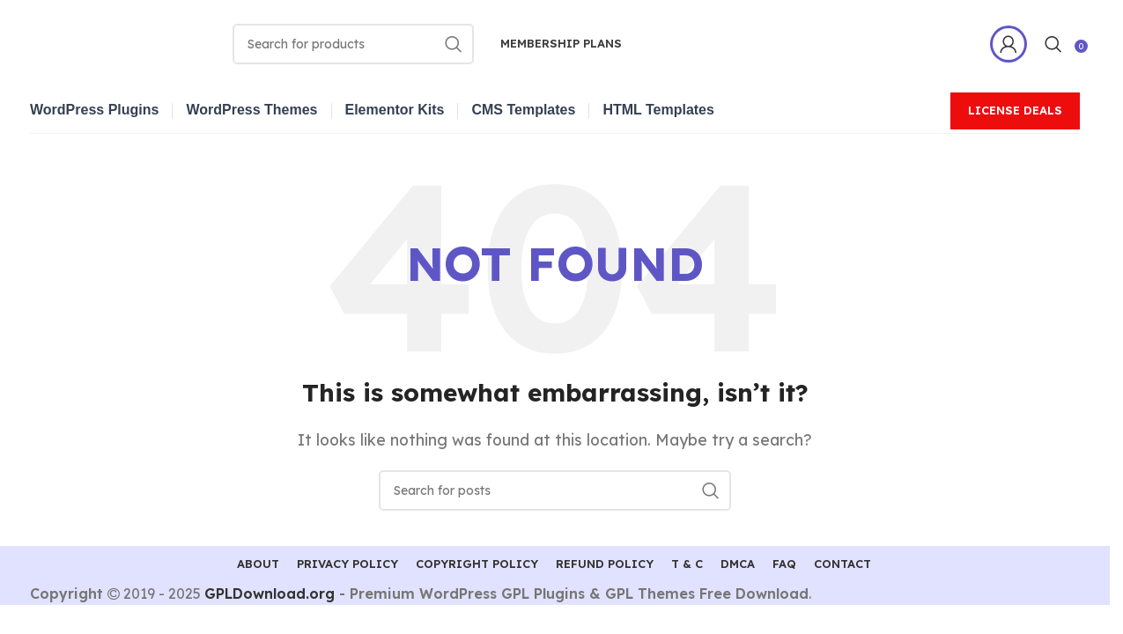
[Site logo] (127, 42)
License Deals (1015, 110)
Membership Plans (561, 43)
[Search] (353, 44)
